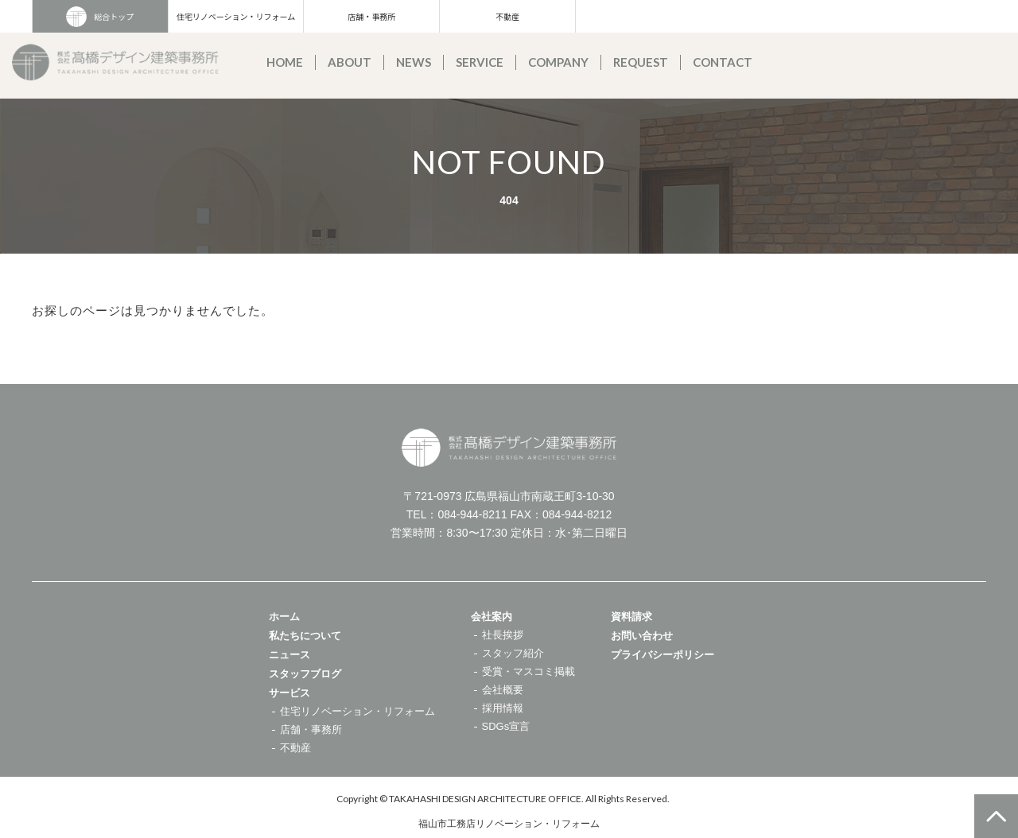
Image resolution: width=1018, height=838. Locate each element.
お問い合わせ (642, 636)
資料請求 (631, 617)
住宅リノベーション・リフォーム (236, 16)
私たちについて (305, 636)
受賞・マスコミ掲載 (528, 671)
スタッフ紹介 (513, 653)
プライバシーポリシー (662, 655)
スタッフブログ (305, 674)
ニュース (289, 655)
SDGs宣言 (506, 726)
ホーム (284, 617)
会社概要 (502, 690)
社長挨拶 (502, 635)
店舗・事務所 (371, 16)
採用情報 (502, 708)
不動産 (507, 16)
